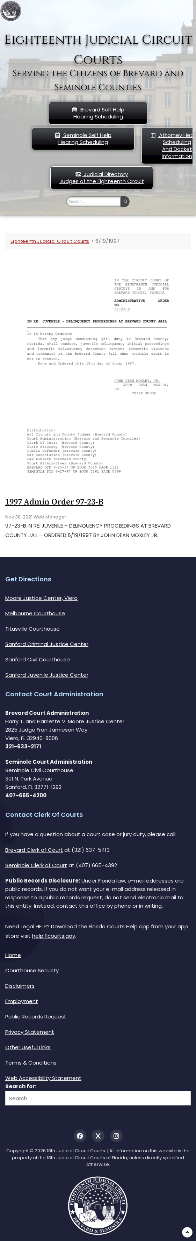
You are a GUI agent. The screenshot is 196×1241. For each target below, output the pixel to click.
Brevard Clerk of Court (34, 850)
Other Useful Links (28, 1047)
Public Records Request (35, 1016)
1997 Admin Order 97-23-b (54, 502)
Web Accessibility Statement (43, 1078)
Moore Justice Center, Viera (41, 598)
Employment (21, 1001)
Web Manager (50, 517)
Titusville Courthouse (32, 628)
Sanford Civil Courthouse (37, 659)
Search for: (20, 1086)
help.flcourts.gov (53, 935)
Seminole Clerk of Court (36, 865)
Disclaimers (20, 985)
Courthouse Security (32, 970)
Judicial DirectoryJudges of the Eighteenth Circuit (101, 177)
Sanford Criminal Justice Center (46, 644)
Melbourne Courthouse (35, 613)
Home (13, 955)
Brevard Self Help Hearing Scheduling (98, 113)
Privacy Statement (29, 1032)
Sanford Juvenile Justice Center (46, 674)
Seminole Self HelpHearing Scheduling (83, 138)
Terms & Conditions (31, 1062)
